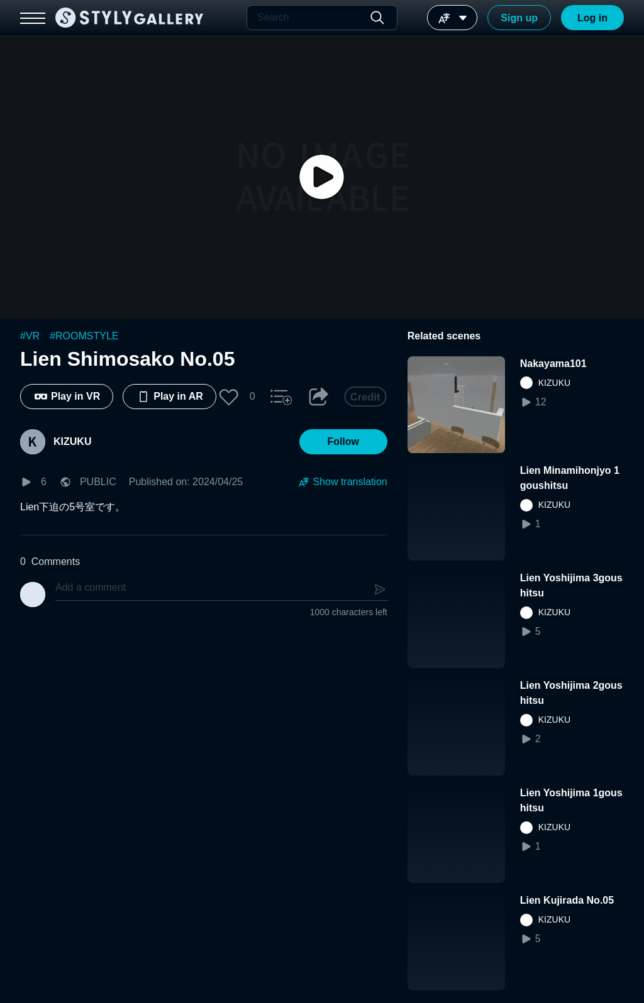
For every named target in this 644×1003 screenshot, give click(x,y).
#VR (30, 336)
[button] (229, 396)
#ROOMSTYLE (84, 336)
